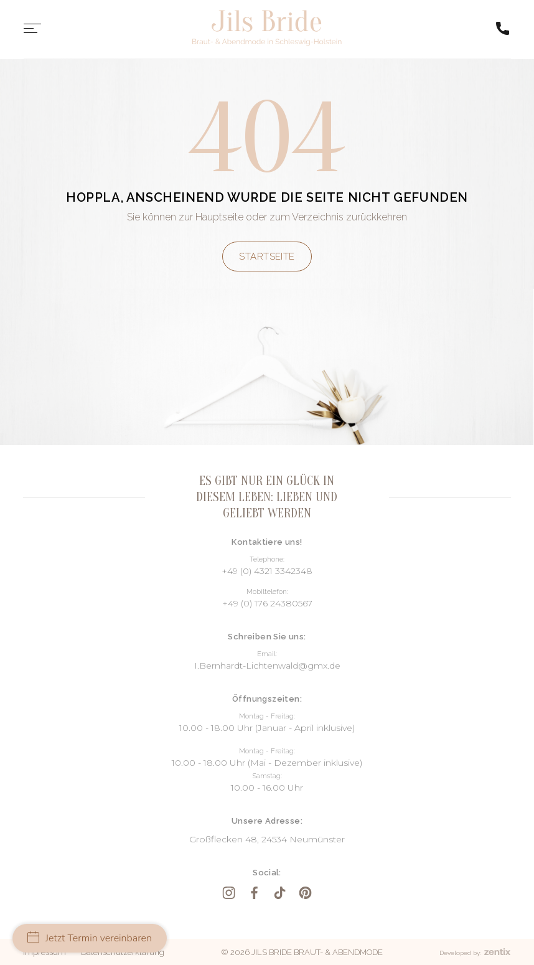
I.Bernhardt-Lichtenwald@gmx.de (267, 665)
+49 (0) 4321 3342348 (267, 571)
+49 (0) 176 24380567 (267, 603)
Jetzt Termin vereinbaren (89, 938)
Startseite (267, 256)
